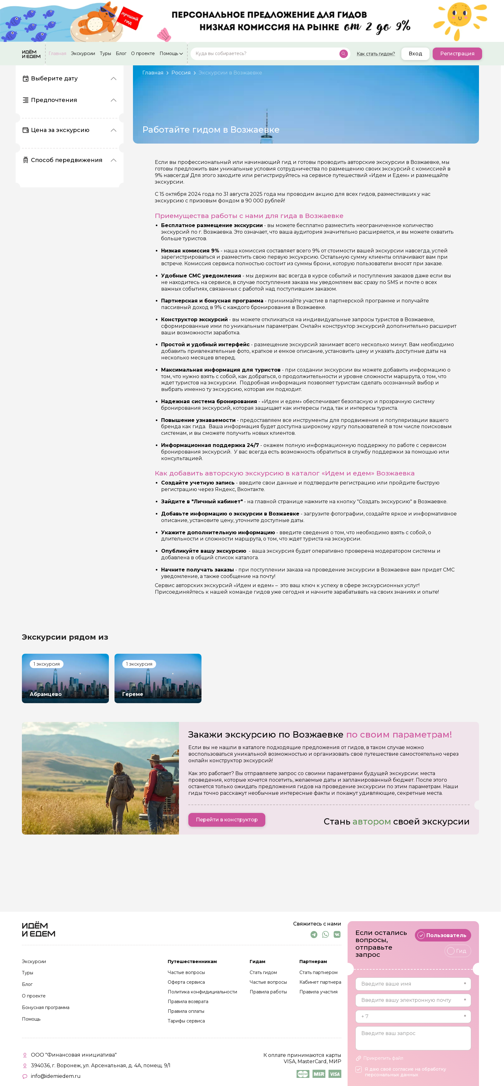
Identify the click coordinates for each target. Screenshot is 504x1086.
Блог (121, 53)
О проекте (143, 53)
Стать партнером (318, 972)
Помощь (169, 53)
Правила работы (268, 992)
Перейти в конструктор (227, 820)
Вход (415, 54)
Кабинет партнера (320, 982)
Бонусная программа (45, 1007)
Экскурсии (83, 53)
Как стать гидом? (376, 54)
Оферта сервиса (186, 982)
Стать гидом (263, 972)
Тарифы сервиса (186, 1021)
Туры (105, 53)
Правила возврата (188, 1001)
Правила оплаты (186, 1011)
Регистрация (457, 54)
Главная (57, 53)
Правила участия (318, 992)
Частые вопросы (186, 972)
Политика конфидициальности (202, 992)
